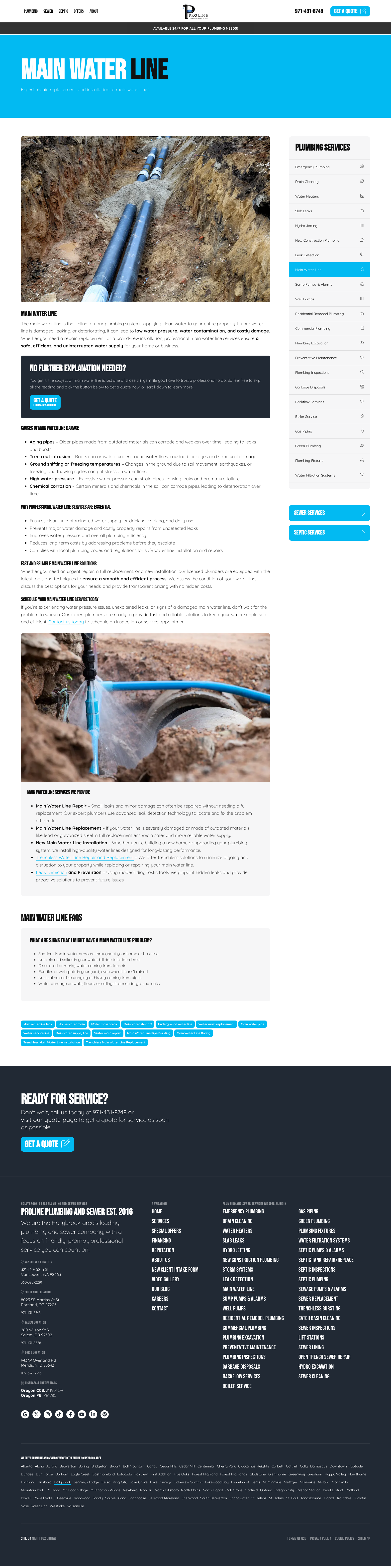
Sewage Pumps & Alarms (322, 1289)
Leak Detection (51, 872)
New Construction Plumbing (329, 240)
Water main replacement (216, 1024)
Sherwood (190, 1498)
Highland (28, 1482)
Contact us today (66, 622)
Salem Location (33, 1322)
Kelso (105, 1482)
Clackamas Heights (253, 1466)
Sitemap (364, 1538)
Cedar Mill (187, 1466)
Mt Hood (53, 1490)
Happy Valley (335, 1474)
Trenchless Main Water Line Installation (51, 1042)
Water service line (36, 1033)
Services (160, 1221)
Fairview (141, 1474)
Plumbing (31, 11)
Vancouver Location (36, 1262)
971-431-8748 (309, 11)
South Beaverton (213, 1498)
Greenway (297, 1474)
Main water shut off (138, 1024)
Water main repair (107, 1033)
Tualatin (360, 1498)
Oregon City (284, 1490)
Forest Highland (204, 1474)
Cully (304, 1466)
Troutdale (343, 1498)
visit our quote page (49, 1119)
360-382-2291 (31, 1282)
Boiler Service (329, 416)
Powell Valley (44, 1498)
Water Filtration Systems (329, 475)
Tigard (329, 1498)
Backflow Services (329, 402)
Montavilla (340, 1482)
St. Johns (276, 1498)
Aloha (39, 1466)
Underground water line (175, 1024)
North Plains (190, 1490)
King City (120, 1482)
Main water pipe (252, 1024)
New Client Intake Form (175, 1269)
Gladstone (258, 1474)
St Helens (259, 1498)
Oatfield (251, 1490)
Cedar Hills (168, 1466)
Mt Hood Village (75, 1490)
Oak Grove (233, 1490)
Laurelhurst (240, 1482)
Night (36, 1538)
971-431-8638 (31, 1343)
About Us (161, 1260)
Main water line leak (37, 1024)
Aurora (51, 1466)
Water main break (104, 1024)
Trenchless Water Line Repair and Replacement (85, 857)
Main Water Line (329, 270)
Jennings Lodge (86, 1482)
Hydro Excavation (316, 1366)
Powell (26, 1498)
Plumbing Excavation (329, 343)
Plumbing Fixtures (329, 460)
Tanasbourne (310, 1498)
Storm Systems (238, 1269)
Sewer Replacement (318, 1298)
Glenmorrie (277, 1474)
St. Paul (292, 1498)
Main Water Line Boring (193, 1033)
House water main (72, 1024)
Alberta (26, 1466)
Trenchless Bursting (319, 1308)
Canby (152, 1466)
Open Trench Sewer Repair (324, 1357)
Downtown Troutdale (346, 1466)
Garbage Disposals (329, 387)
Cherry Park (226, 1466)
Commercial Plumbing (329, 328)
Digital (51, 1538)
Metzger (290, 1482)
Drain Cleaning (329, 181)
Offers (79, 11)
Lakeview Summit (189, 1482)
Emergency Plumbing (329, 167)
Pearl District (333, 1490)
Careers (160, 1298)
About (94, 11)
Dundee (27, 1474)
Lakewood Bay (217, 1482)
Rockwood (82, 1498)
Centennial (205, 1466)
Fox (43, 1538)
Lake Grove (139, 1482)
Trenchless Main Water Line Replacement (115, 1042)
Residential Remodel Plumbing (329, 314)
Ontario (266, 1490)
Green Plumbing (329, 446)
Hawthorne (357, 1474)
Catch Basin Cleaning (319, 1318)
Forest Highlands (233, 1474)
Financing (161, 1240)
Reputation (163, 1250)
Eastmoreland (104, 1474)
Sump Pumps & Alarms (329, 284)
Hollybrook (62, 1482)
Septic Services (329, 532)
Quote (350, 11)
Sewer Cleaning (313, 1376)
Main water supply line (72, 1033)
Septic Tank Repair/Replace (326, 1260)
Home (157, 1211)
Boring (84, 1466)
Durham (61, 1474)
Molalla (323, 1482)
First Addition (160, 1474)
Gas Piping (329, 431)
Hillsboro (44, 1482)
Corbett (278, 1466)
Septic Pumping (313, 1279)
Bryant (115, 1466)
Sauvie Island (115, 1498)
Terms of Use (296, 1538)
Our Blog (161, 1289)
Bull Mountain (134, 1466)
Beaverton (68, 1466)
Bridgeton (99, 1466)
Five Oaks (182, 1474)
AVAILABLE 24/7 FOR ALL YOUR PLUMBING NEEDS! (195, 28)
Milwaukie (307, 1482)
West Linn (39, 1506)
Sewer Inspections (316, 1328)
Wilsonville (75, 1506)
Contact (160, 1308)
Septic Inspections (316, 1269)
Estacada (124, 1474)
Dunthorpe (44, 1474)
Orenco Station (308, 1490)
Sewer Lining (311, 1347)
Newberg (130, 1490)
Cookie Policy (344, 1538)
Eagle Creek (80, 1474)
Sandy (98, 1498)
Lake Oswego (161, 1482)
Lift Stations (311, 1337)
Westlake (57, 1506)
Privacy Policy (320, 1538)
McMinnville (272, 1482)
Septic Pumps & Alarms (321, 1250)
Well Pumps (329, 299)
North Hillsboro (167, 1490)
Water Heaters (329, 196)
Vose (25, 1506)
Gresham (314, 1474)
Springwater (239, 1498)
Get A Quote (45, 402)
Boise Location (33, 1352)
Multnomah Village (105, 1490)
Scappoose (137, 1498)
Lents (256, 1482)
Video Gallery (165, 1279)
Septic (63, 11)
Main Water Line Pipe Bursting (149, 1033)
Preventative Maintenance (329, 358)
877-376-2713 (31, 1373)
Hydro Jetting (329, 225)
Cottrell (291, 1466)
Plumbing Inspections (329, 372)
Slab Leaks (329, 211)
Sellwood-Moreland (164, 1498)
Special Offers (166, 1231)
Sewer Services (329, 513)
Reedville (64, 1498)
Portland (352, 1490)
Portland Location (36, 1292)
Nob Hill (146, 1490)
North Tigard (213, 1490)
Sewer (48, 11)
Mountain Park (32, 1490)
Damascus (318, 1466)
